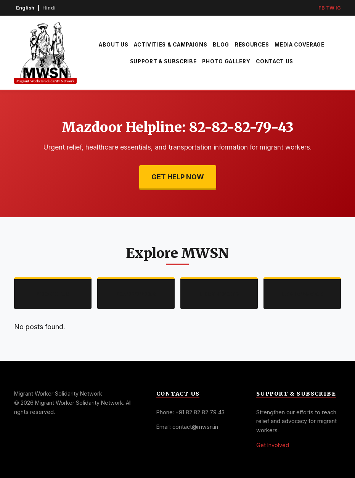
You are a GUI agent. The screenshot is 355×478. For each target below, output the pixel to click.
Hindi (49, 8)
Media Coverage (299, 45)
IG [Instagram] (338, 8)
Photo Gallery (226, 61)
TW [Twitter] (330, 8)
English (25, 8)
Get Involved (272, 445)
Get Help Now (177, 177)
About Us (113, 45)
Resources (252, 45)
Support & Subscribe (163, 61)
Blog (221, 45)
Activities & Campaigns (170, 45)
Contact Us (274, 61)
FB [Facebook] (321, 8)
